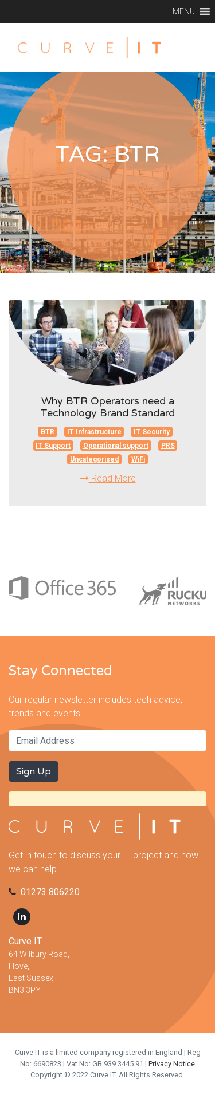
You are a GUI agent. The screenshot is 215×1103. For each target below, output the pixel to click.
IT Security (152, 432)
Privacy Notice (171, 1063)
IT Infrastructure (94, 432)
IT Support (53, 446)
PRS (168, 446)
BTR (47, 432)
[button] (184, 11)
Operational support (115, 446)
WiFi (138, 459)
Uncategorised (94, 459)
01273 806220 (50, 892)
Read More (108, 478)
